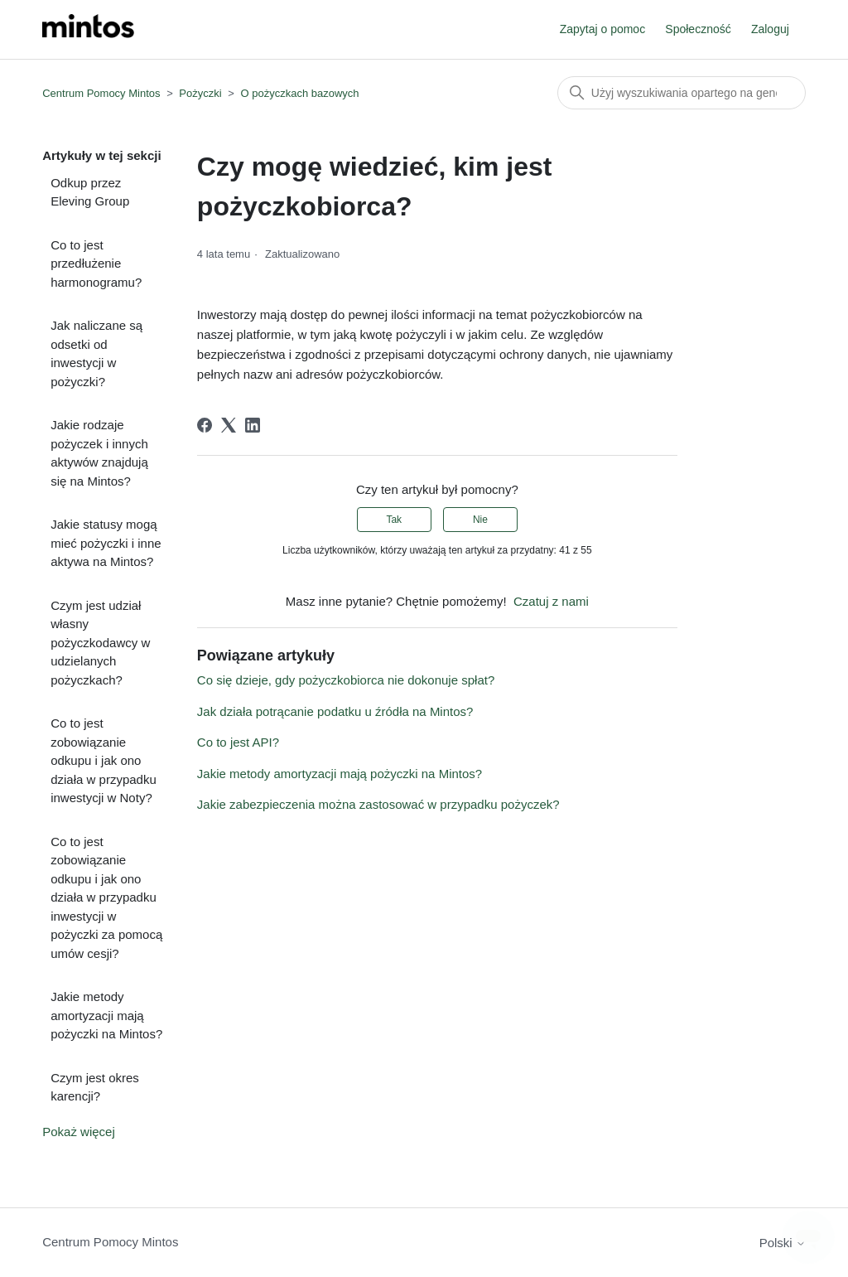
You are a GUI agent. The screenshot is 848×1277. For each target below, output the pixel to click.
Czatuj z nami (551, 601)
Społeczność (697, 29)
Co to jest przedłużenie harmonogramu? (96, 263)
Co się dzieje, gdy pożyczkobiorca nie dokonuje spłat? (345, 680)
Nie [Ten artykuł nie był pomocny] (480, 519)
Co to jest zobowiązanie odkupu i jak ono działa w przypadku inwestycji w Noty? (104, 760)
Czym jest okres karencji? (95, 1087)
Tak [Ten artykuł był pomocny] (394, 519)
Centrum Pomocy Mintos (102, 93)
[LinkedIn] (252, 425)
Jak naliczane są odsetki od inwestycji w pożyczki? (96, 353)
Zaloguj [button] (770, 29)
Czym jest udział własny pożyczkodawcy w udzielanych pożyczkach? (100, 642)
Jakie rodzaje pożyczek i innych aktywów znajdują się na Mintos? (99, 453)
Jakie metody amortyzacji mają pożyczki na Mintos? (106, 1015)
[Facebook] (204, 425)
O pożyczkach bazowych (299, 93)
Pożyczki (200, 93)
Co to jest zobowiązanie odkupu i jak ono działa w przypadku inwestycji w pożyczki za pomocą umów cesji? (106, 897)
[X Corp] (228, 425)
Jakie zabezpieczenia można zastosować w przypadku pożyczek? (378, 804)
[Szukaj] (681, 92)
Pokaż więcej (78, 1132)
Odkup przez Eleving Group (90, 192)
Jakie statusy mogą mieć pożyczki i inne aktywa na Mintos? (106, 542)
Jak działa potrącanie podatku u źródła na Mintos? (335, 711)
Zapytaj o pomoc (603, 29)
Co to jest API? (238, 742)
